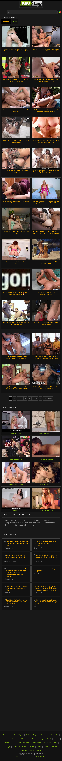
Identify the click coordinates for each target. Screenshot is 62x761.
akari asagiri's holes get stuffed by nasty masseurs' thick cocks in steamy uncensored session (46, 588)
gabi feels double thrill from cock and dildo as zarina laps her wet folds (17, 543)
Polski (21, 739)
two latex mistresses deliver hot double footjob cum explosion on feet (46, 557)
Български (16, 747)
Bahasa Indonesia (23, 743)
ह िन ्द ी (47, 743)
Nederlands (44, 735)
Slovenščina (54, 735)
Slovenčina (5, 739)
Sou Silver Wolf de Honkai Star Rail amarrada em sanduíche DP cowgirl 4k (16, 602)
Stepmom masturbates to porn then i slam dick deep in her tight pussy (46, 602)
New (15, 21)
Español (31, 747)
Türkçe (39, 747)
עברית (28, 739)
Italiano (38, 750)
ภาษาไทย (24, 750)
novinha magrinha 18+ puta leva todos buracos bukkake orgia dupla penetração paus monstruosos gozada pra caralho (17, 572)
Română (14, 739)
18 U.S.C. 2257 (41, 757)
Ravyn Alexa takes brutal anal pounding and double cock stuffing (45, 543)
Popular (6, 21)
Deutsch (35, 739)
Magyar (35, 735)
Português (54, 747)
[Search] (55, 12)
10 (45, 398)
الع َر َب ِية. (7, 747)
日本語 (24, 747)
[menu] (3, 12)
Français (56, 739)
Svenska (6, 743)
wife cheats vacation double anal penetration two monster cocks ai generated (16, 557)
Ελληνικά (20, 735)
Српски (46, 747)
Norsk (49, 739)
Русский (12, 735)
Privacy (18, 757)
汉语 (13, 743)
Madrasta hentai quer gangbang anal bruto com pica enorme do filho (17, 588)
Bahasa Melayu (36, 743)
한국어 (32, 750)
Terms (25, 757)
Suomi (5, 735)
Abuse (32, 757)
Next (50, 398)
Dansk (55, 743)
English (42, 739)
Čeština (28, 735)
